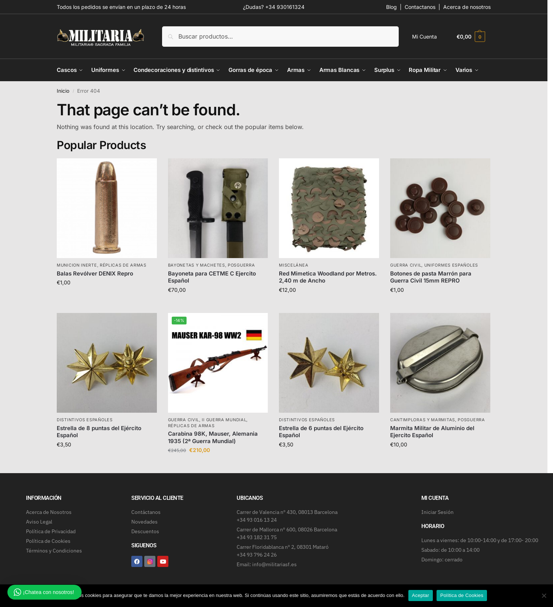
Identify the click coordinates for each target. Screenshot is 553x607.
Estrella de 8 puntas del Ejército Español (99, 432)
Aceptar (420, 595)
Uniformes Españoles (451, 265)
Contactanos (420, 7)
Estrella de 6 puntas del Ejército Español (321, 432)
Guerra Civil (405, 265)
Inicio (63, 91)
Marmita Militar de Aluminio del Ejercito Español (432, 432)
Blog (391, 7)
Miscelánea (293, 265)
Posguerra (241, 265)
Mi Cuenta (424, 36)
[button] (471, 36)
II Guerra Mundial (224, 419)
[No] (543, 595)
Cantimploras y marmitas (422, 419)
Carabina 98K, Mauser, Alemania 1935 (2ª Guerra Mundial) (213, 437)
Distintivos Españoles (85, 419)
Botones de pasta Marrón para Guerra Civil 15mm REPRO (430, 277)
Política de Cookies (461, 595)
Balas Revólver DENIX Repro (95, 273)
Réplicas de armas (123, 265)
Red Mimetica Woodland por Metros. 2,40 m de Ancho (328, 277)
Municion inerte (77, 265)
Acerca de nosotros (467, 7)
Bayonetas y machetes (196, 265)
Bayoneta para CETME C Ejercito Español (212, 277)
